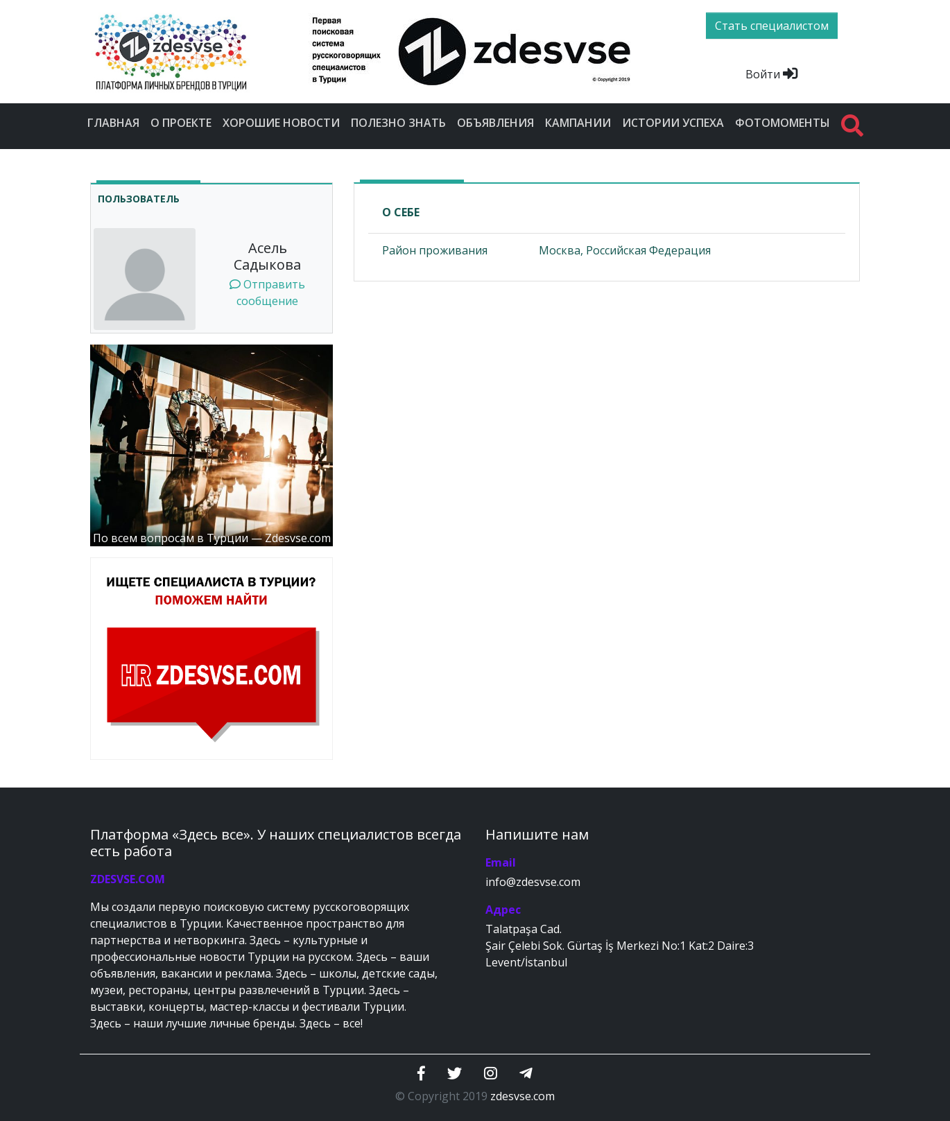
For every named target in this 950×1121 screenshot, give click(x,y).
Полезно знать (398, 122)
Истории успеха (673, 122)
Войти (771, 74)
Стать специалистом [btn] (772, 25)
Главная (113, 122)
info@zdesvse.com (532, 881)
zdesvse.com (522, 1096)
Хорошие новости (281, 122)
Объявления (495, 122)
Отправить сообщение (267, 293)
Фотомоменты (782, 122)
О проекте (180, 122)
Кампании (578, 122)
